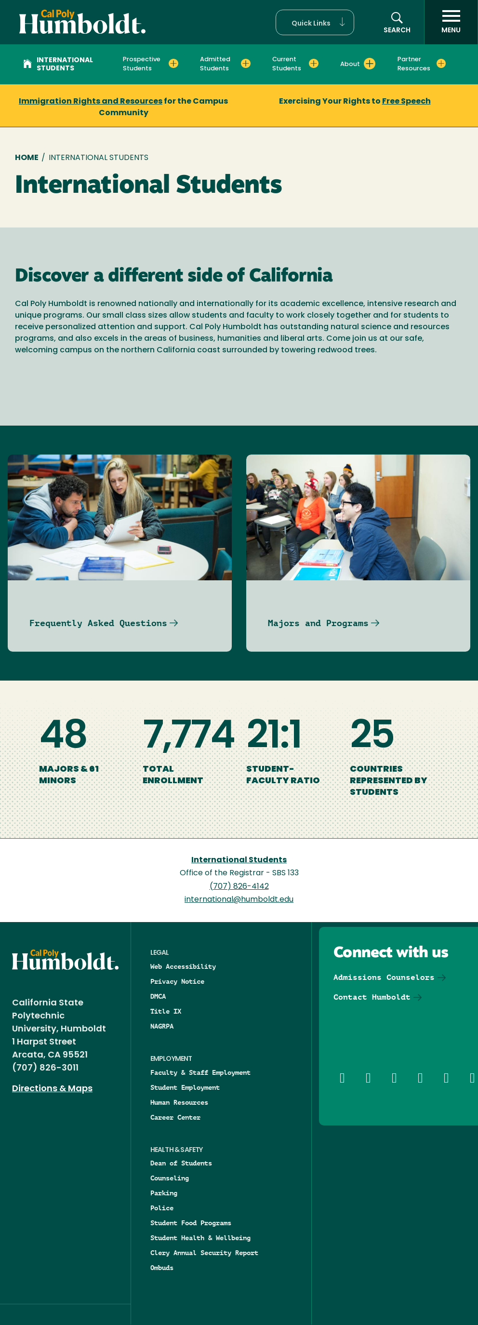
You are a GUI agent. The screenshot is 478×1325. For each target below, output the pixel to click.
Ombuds (161, 1267)
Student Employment (185, 1087)
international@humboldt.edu (239, 900)
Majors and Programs (318, 623)
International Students (58, 64)
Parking (163, 1193)
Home (27, 158)
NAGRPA (161, 1026)
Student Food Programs (190, 1223)
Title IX (165, 1011)
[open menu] (451, 22)
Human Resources (179, 1102)
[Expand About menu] (369, 63)
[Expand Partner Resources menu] (441, 63)
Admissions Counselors (384, 977)
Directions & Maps (52, 1089)
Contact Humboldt (372, 997)
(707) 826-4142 (239, 887)
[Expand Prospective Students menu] (173, 63)
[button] (315, 22)
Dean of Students (181, 1163)
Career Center (175, 1117)
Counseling (169, 1178)
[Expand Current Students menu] (313, 63)
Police (161, 1208)
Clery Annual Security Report (204, 1253)
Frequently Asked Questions (98, 623)
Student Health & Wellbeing (200, 1238)
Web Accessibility (183, 966)
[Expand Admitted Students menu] (245, 63)
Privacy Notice (177, 981)
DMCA (158, 996)
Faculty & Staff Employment (200, 1072)
